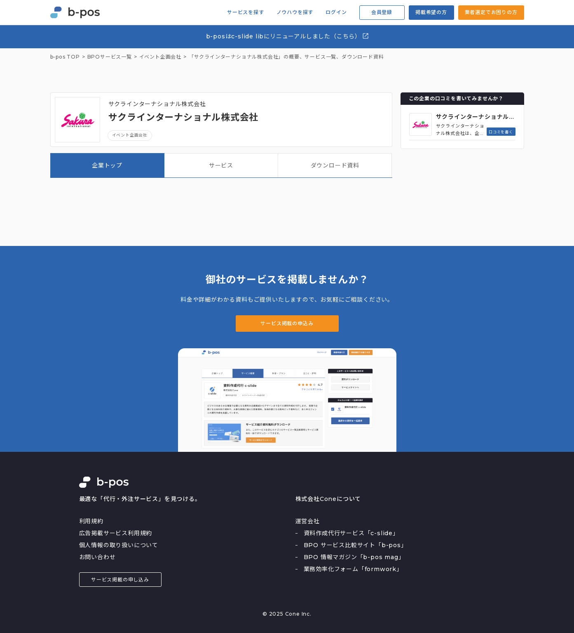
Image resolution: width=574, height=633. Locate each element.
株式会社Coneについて (328, 499)
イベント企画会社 (130, 135)
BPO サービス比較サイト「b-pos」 (355, 545)
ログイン (336, 12)
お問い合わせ (97, 557)
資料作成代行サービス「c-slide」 (351, 533)
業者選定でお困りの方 (491, 12)
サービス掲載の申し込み (120, 579)
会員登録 (381, 12)
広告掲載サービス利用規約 (115, 533)
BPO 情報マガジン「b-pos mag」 (354, 557)
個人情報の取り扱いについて (118, 545)
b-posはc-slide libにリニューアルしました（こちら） (288, 36)
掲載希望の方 (431, 12)
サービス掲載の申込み (286, 323)
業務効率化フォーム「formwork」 (353, 569)
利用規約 (91, 521)
